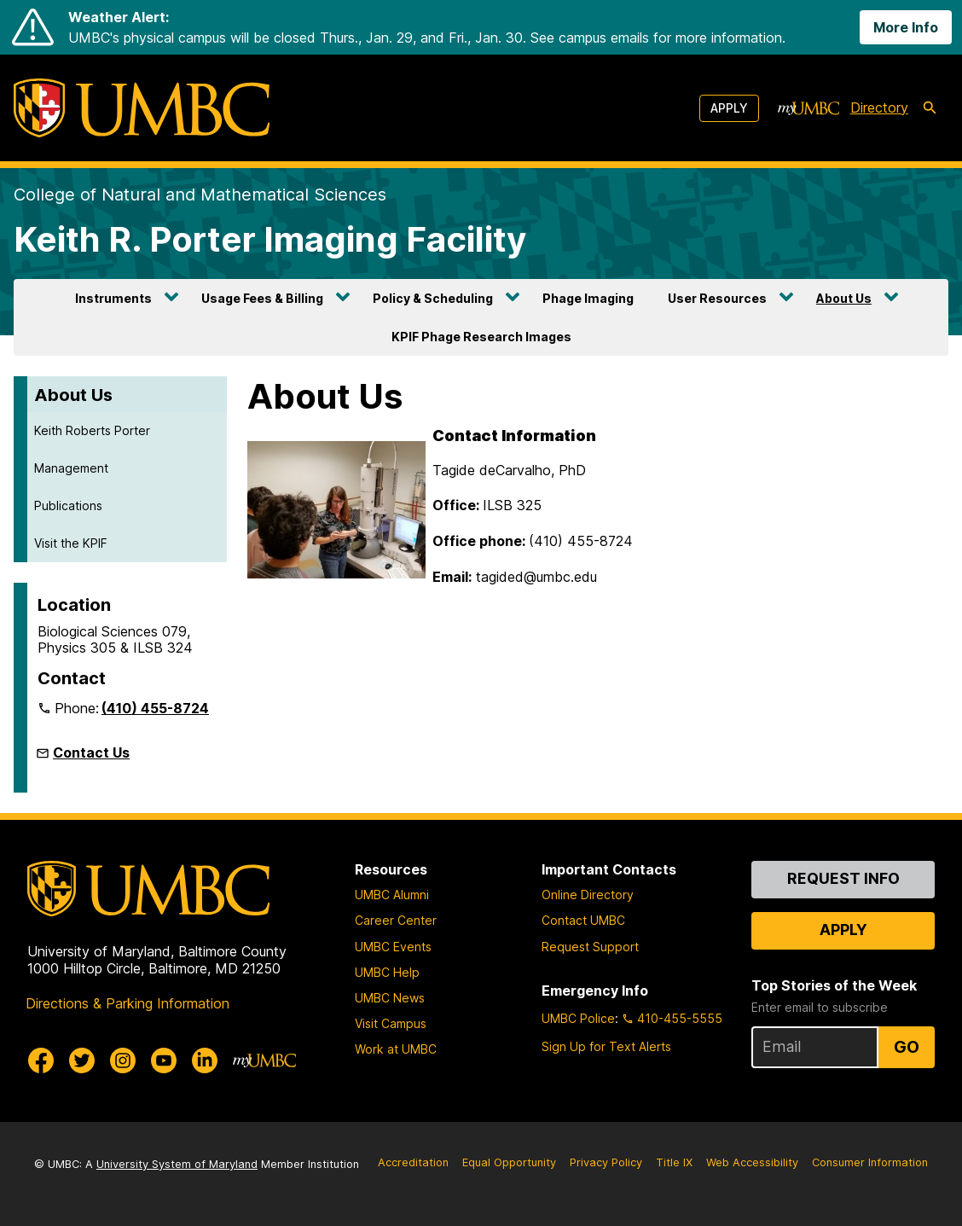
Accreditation (413, 1162)
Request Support (590, 946)
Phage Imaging (588, 298)
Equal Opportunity (509, 1162)
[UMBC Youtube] (164, 1060)
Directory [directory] (879, 107)
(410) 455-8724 (155, 708)
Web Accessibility (752, 1162)
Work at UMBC (396, 1049)
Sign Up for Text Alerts (606, 1046)
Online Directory (588, 894)
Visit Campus (390, 1023)
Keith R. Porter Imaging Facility (270, 239)
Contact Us (91, 752)
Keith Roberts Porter (92, 430)
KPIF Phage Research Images (481, 336)
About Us (844, 298)
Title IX (674, 1162)
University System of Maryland (177, 1164)
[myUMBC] (808, 108)
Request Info (843, 878)
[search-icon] (929, 108)
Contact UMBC (583, 920)
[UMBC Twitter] (82, 1060)
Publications (68, 505)
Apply (729, 108)
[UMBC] (141, 108)
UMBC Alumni (392, 894)
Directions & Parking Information (127, 1003)
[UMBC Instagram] (123, 1060)
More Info (905, 27)
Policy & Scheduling (433, 298)
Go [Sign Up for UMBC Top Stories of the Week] (906, 1047)
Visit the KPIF (70, 543)
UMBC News (390, 998)
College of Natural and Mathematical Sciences (200, 194)
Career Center (396, 920)
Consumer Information (870, 1162)
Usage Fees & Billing (262, 298)
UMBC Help (387, 972)
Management (71, 468)
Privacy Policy (606, 1162)
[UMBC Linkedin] (204, 1060)
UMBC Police (578, 1018)
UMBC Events (393, 946)
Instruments (113, 298)
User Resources (717, 298)
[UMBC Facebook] (41, 1060)
